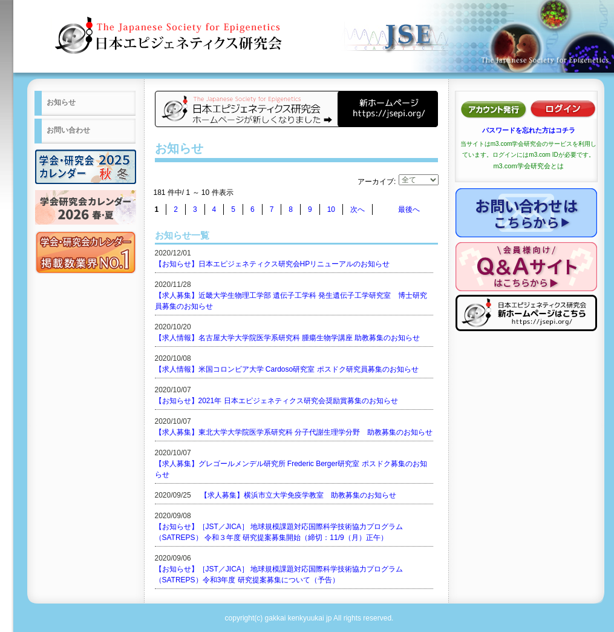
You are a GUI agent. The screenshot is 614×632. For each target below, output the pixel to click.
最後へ (409, 209)
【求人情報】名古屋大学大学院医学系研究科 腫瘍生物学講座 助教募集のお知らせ (287, 338)
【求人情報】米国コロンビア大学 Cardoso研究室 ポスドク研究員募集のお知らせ (287, 369)
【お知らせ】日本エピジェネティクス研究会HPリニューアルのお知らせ (272, 264)
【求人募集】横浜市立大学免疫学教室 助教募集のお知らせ (298, 495)
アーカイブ (376, 181)
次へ (357, 209)
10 (331, 209)
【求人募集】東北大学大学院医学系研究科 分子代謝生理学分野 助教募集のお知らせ (294, 432)
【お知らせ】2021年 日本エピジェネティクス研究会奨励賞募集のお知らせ (276, 401)
